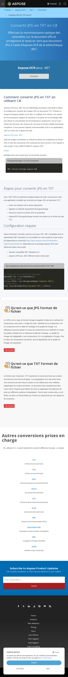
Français (52, 4)
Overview (34, 76)
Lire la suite (9, 350)
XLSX (34, 508)
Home (33, 615)
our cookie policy (45, 658)
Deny (48, 669)
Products (33, 619)
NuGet (6, 151)
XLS (34, 499)
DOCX (33, 489)
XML (34, 537)
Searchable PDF (34, 527)
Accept (34, 663)
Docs (33, 631)
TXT (34, 460)
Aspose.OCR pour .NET (13, 135)
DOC (34, 479)
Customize (20, 669)
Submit (34, 586)
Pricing (33, 627)
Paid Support (33, 643)
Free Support (33, 639)
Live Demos (33, 635)
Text (34, 470)
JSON (34, 547)
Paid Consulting (33, 646)
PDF (34, 518)
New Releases (33, 623)
